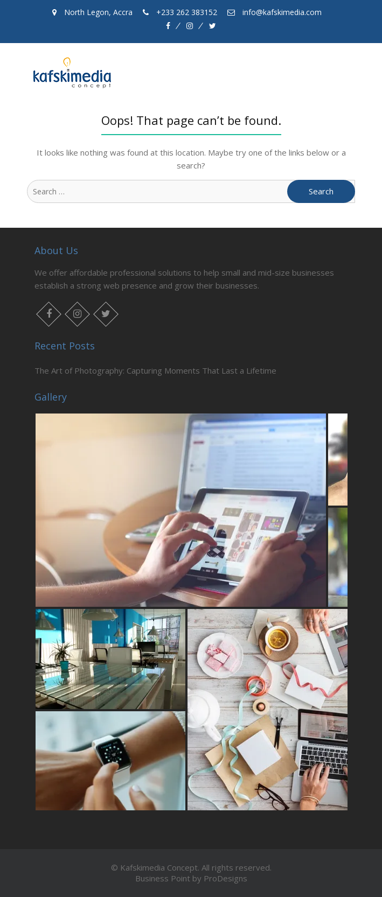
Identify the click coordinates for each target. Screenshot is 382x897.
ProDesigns (225, 878)
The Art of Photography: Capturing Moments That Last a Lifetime (155, 370)
